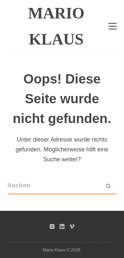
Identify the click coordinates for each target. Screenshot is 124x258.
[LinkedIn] (62, 226)
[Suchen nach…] (54, 186)
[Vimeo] (71, 226)
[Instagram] (52, 226)
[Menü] (112, 26)
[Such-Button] (108, 186)
